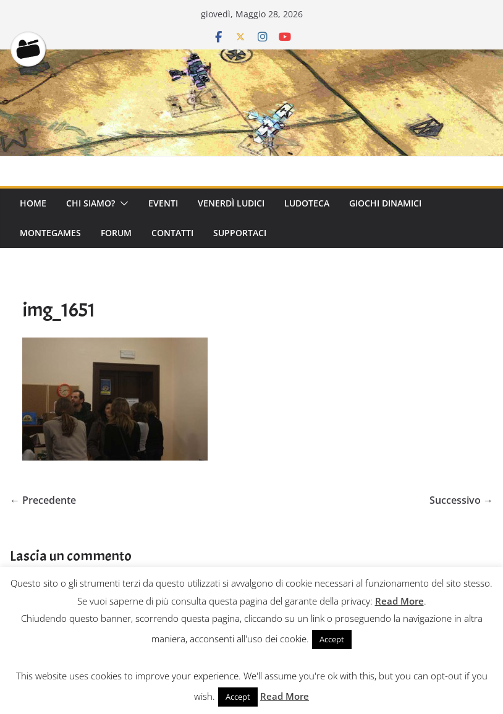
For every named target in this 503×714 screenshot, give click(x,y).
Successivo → (461, 500)
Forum (116, 233)
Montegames (50, 233)
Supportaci (239, 233)
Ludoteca (306, 203)
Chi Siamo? (90, 203)
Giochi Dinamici (385, 203)
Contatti (172, 233)
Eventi (163, 203)
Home (33, 203)
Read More (399, 601)
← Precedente (43, 500)
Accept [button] (331, 639)
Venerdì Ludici (231, 203)
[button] (122, 203)
